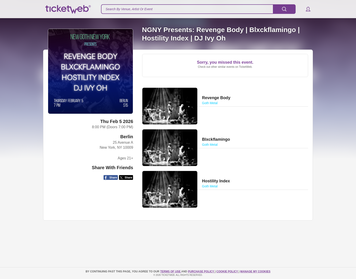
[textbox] (198, 9)
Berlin (126, 136)
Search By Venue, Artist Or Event (129, 9)
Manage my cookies (255, 271)
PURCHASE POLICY (201, 271)
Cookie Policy (227, 271)
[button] (306, 9)
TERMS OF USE (170, 271)
